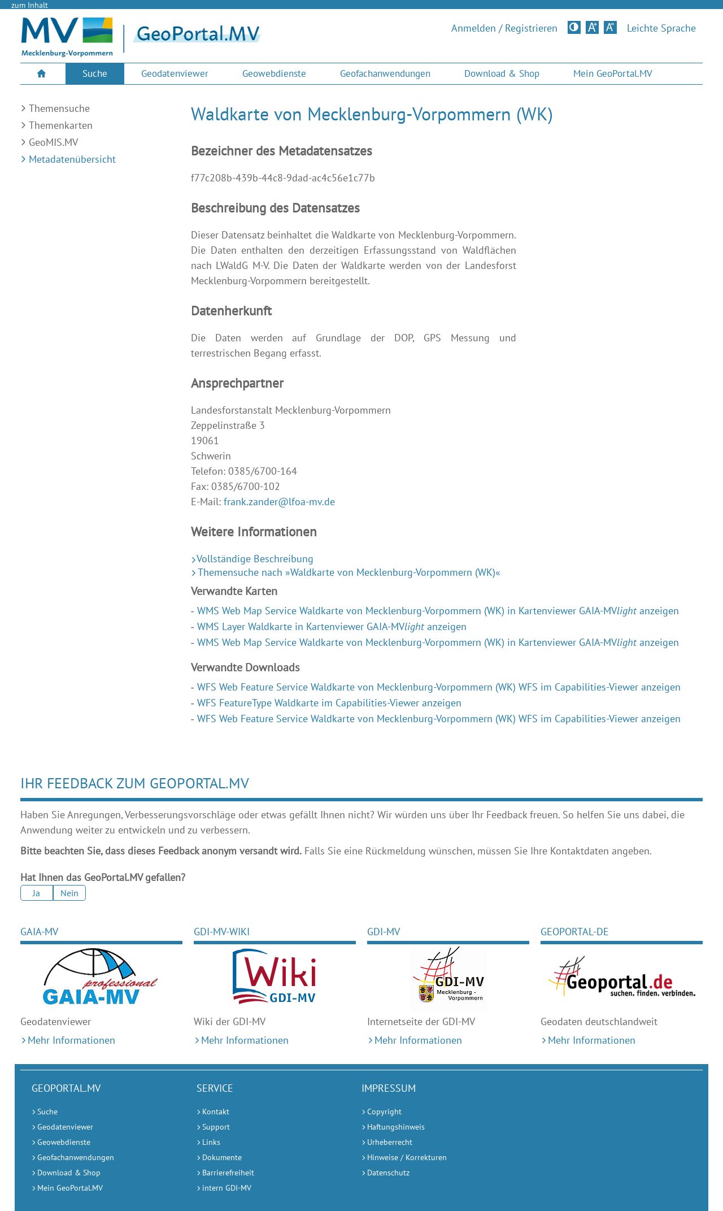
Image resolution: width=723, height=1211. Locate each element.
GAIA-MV (39, 931)
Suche (94, 73)
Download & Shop (501, 73)
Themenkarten (61, 125)
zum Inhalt (29, 5)
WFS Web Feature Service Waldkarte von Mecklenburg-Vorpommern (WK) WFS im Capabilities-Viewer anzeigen (439, 686)
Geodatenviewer (174, 73)
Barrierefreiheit (228, 1172)
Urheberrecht (389, 1142)
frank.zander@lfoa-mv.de (279, 501)
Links (211, 1142)
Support (216, 1127)
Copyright (384, 1111)
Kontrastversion (575, 27)
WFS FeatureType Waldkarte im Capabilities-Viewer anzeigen (329, 702)
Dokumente (222, 1157)
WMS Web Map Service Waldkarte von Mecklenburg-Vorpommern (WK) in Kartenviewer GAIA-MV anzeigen (438, 610)
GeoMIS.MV (53, 142)
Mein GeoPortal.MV (612, 73)
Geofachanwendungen (385, 73)
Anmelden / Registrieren (504, 28)
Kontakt (215, 1111)
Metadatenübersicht (72, 159)
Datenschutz (388, 1172)
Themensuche (59, 108)
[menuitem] (43, 73)
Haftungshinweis (396, 1127)
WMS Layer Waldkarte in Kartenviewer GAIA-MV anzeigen (332, 626)
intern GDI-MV (226, 1188)
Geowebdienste (274, 73)
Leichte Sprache (661, 28)
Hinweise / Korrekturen (407, 1157)
